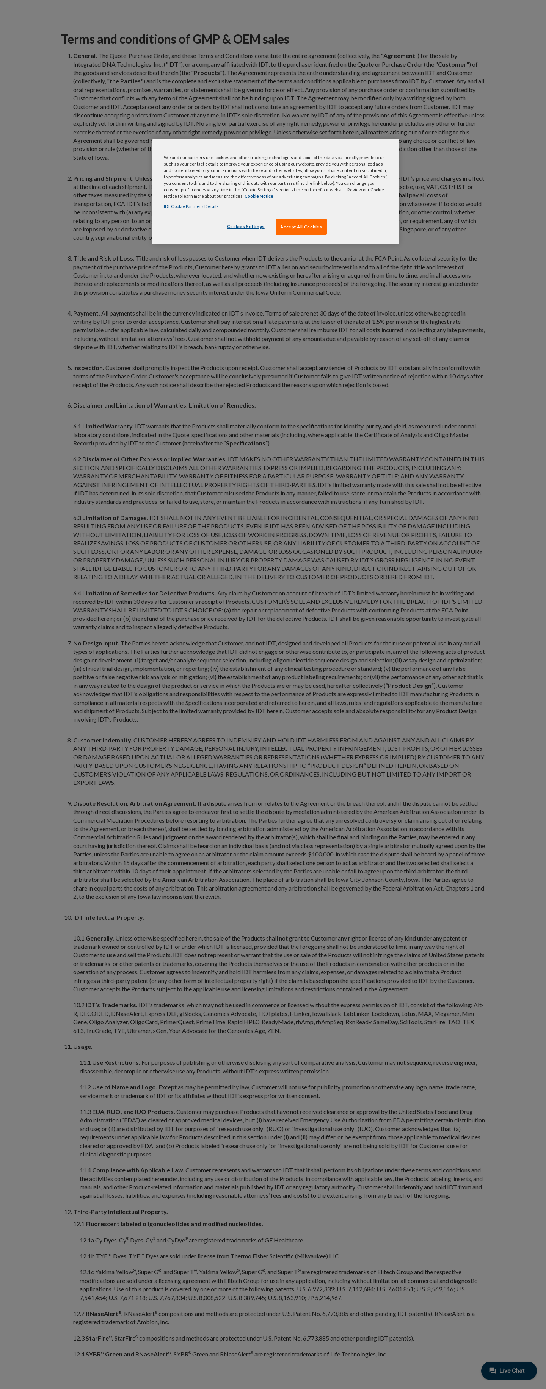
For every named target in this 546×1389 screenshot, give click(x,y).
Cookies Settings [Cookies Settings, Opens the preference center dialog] (246, 226)
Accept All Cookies (301, 226)
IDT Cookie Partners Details (191, 206)
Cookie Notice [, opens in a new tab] (259, 196)
